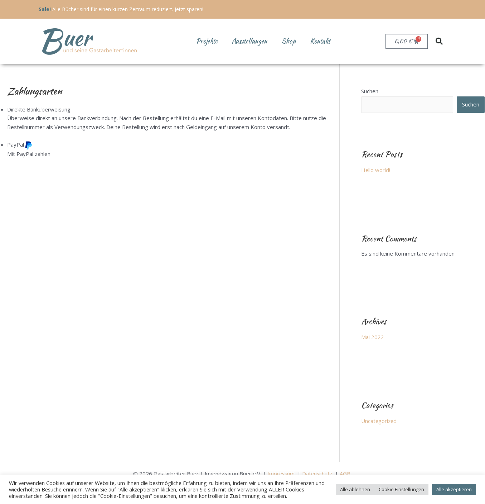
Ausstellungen (249, 41)
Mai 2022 (372, 336)
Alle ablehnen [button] (355, 489)
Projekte (206, 41)
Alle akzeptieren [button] (454, 489)
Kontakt (320, 41)
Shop (288, 41)
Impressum (281, 472)
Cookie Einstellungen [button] (401, 489)
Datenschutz (318, 472)
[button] (439, 41)
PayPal (20, 144)
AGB (347, 472)
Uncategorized (379, 420)
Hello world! (376, 169)
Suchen (369, 91)
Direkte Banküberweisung (39, 109)
